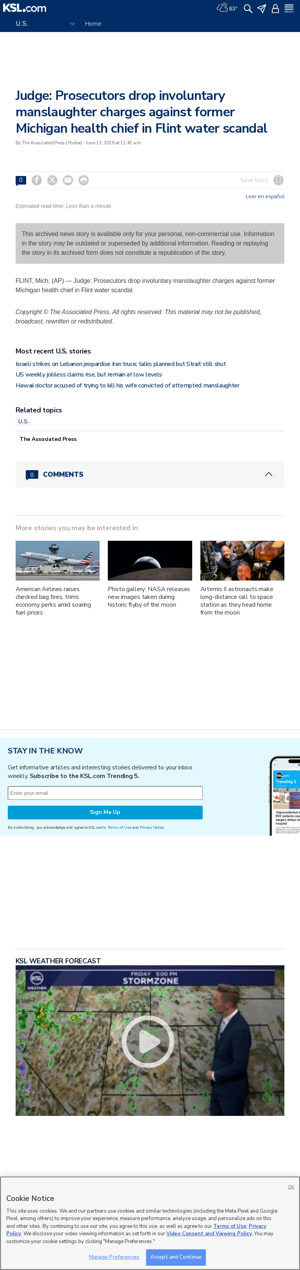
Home (93, 24)
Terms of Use (119, 827)
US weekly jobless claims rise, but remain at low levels (89, 374)
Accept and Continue (176, 1257)
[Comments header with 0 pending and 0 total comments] (150, 474)
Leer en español (265, 196)
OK (291, 1187)
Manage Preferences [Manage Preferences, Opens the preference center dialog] (114, 1257)
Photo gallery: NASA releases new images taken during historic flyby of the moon (149, 597)
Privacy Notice (152, 827)
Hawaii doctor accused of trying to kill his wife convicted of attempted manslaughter (127, 385)
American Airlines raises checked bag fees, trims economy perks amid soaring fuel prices (53, 601)
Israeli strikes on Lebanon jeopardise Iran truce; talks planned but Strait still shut (121, 364)
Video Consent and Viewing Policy (209, 1233)
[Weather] (227, 8)
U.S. (23, 421)
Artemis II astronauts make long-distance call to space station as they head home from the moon (236, 601)
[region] (150, 1223)
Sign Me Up (105, 812)
